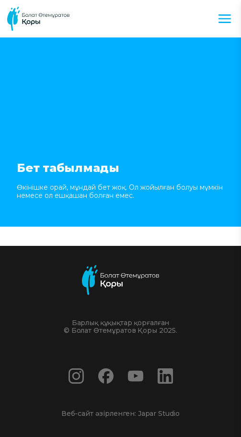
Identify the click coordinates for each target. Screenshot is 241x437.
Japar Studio (159, 413)
